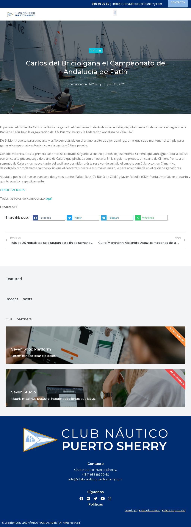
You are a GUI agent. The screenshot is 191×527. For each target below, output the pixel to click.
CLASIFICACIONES (12, 190)
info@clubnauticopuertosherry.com (137, 4)
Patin (96, 50)
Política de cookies (149, 510)
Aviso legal (131, 510)
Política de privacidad (173, 510)
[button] (115, 13)
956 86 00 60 (100, 4)
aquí (48, 198)
